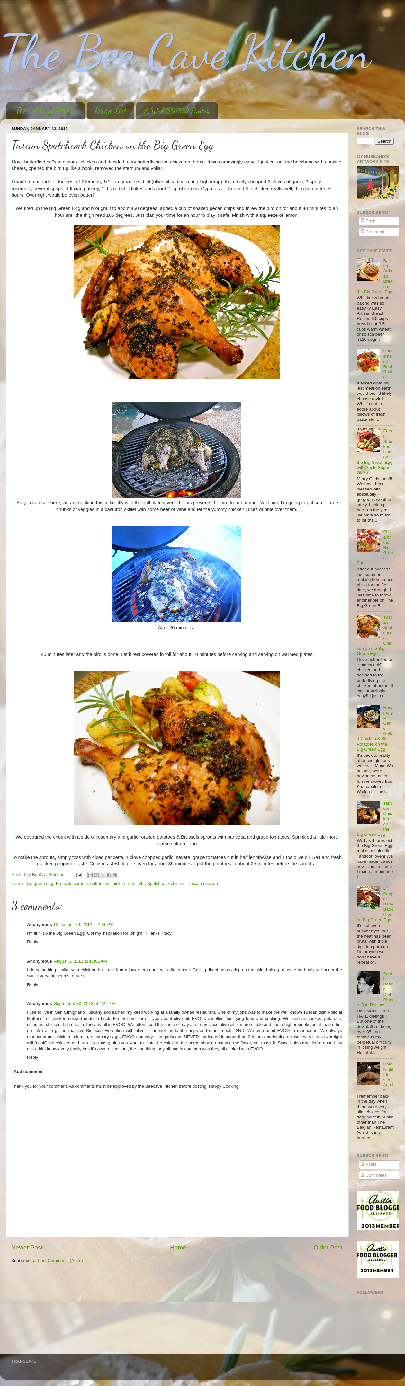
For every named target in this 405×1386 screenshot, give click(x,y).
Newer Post (27, 1247)
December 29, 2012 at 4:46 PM (84, 924)
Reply (32, 942)
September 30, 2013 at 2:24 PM (84, 1003)
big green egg (40, 883)
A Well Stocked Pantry (177, 110)
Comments (374, 231)
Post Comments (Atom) (60, 1260)
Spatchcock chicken (166, 883)
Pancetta (136, 883)
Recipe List (110, 110)
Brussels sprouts (72, 883)
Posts (369, 220)
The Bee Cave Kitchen (185, 52)
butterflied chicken (107, 883)
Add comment (28, 1071)
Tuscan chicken (203, 883)
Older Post (328, 1247)
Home (178, 1247)
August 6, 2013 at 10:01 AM (80, 961)
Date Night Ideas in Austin (388, 1077)
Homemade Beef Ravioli (387, 364)
